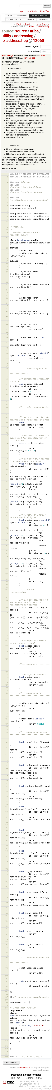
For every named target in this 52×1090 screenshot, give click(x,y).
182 (6, 910)
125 (6, 677)
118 (6, 651)
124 (6, 674)
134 (6, 713)
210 (6, 1005)
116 (6, 641)
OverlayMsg (13, 101)
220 (6, 1051)
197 (6, 965)
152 (6, 786)
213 (6, 1013)
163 (6, 830)
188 (6, 931)
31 (7, 272)
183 (6, 913)
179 (6, 897)
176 (6, 887)
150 (6, 781)
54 (7, 353)
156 (6, 804)
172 (6, 869)
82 (7, 482)
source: (8, 31)
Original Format (34, 1078)
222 (6, 1057)
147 (6, 765)
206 (6, 994)
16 (7, 222)
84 (7, 492)
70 (7, 428)
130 (6, 693)
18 (7, 227)
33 (7, 282)
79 (7, 464)
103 (6, 582)
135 (6, 716)
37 (7, 295)
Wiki (10, 16)
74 (7, 443)
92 (7, 528)
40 (7, 306)
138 (6, 727)
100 (6, 569)
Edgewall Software (31, 1084)
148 (6, 768)
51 (7, 343)
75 (7, 448)
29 (7, 266)
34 (7, 285)
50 (7, 338)
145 (6, 760)
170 (6, 861)
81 (7, 474)
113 (6, 630)
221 (6, 1054)
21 (7, 238)
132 (6, 703)
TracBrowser (24, 1068)
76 (7, 454)
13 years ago (29, 58)
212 (6, 1011)
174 (6, 874)
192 (6, 945)
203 (6, 986)
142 (6, 742)
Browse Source (39, 16)
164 (6, 835)
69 (7, 422)
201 (6, 978)
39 (7, 303)
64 (7, 402)
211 (6, 1008)
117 (6, 646)
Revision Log (44, 26)
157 (6, 807)
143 (6, 747)
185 (6, 921)
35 (7, 290)
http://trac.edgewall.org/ (40, 1088)
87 (7, 510)
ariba (34, 31)
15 (7, 219)
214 (6, 1026)
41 (7, 308)
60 (7, 379)
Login (20, 11)
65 (7, 405)
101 (6, 574)
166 (6, 846)
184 (6, 916)
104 (6, 584)
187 (6, 929)
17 (7, 224)
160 (6, 822)
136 (6, 719)
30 (7, 269)
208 (6, 1000)
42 (7, 311)
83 (7, 489)
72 (7, 433)
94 (7, 541)
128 (6, 688)
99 (7, 561)
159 (6, 817)
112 (6, 625)
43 (7, 316)
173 (6, 872)
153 (6, 791)
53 (7, 350)
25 (7, 253)
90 (7, 520)
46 (7, 324)
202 (6, 981)
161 (6, 825)
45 (7, 322)
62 (7, 389)
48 (7, 332)
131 (6, 701)
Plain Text (15, 1078)
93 (7, 533)
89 (7, 515)
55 (7, 358)
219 (6, 1049)
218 (6, 1046)
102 (6, 579)
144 (6, 755)
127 (6, 685)
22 (7, 240)
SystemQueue (12, 82)
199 (6, 973)
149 (6, 776)
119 (6, 656)
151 (6, 784)
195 (6, 955)
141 (6, 740)
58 (7, 369)
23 (7, 248)
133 (6, 708)
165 (6, 840)
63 (7, 394)
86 (7, 507)
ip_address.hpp (15, 40)
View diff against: (38, 46)
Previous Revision (24, 24)
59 (7, 376)
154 (6, 796)
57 (7, 366)
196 (6, 958)
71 (7, 430)
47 (7, 329)
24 (7, 251)
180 (6, 903)
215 (6, 1035)
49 (7, 335)
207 (6, 997)
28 (7, 264)
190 (6, 939)
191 (6, 942)
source (21, 31)
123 (6, 672)
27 (7, 261)
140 (6, 732)
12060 (38, 40)
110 (6, 613)
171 (6, 866)
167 (6, 848)
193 (6, 947)
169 (6, 856)
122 (6, 664)
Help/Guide (32, 11)
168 (6, 851)
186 (6, 926)
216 (6, 1041)
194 (6, 952)
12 (7, 211)
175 (6, 882)
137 (6, 724)
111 (6, 620)
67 (7, 415)
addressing (23, 35)
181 (6, 908)
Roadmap (22, 16)
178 (6, 892)
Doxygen (43, 20)
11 (7, 208)
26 (7, 258)
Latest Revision (42, 24)
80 (7, 469)
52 (7, 348)
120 (6, 659)
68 (7, 417)
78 (7, 459)
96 (7, 551)
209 (6, 1002)
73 (7, 436)
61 (7, 384)
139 (6, 729)
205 (6, 992)
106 (6, 590)
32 (7, 279)
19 (7, 230)
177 (6, 890)
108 (6, 600)
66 (7, 407)
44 (7, 319)
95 (7, 546)
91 (7, 525)
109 (6, 607)
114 (6, 635)
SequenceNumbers (14, 132)
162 (6, 828)
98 (7, 556)
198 (6, 968)
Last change (7, 55)
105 (6, 587)
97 (7, 553)
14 (7, 216)
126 (6, 682)
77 (7, 456)
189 (6, 934)
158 (6, 812)
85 (7, 499)
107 (6, 597)
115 (6, 638)
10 (7, 206)
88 (7, 512)
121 (6, 662)
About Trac (45, 11)
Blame (32, 26)
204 (6, 989)
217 (6, 1043)
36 (7, 293)
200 (6, 976)
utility (6, 35)
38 (7, 298)
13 (7, 214)
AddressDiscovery (14, 94)
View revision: (34, 51)
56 (7, 363)
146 (6, 763)
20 (7, 233)
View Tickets (14, 20)
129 (6, 690)
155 (6, 801)
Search (30, 20)
